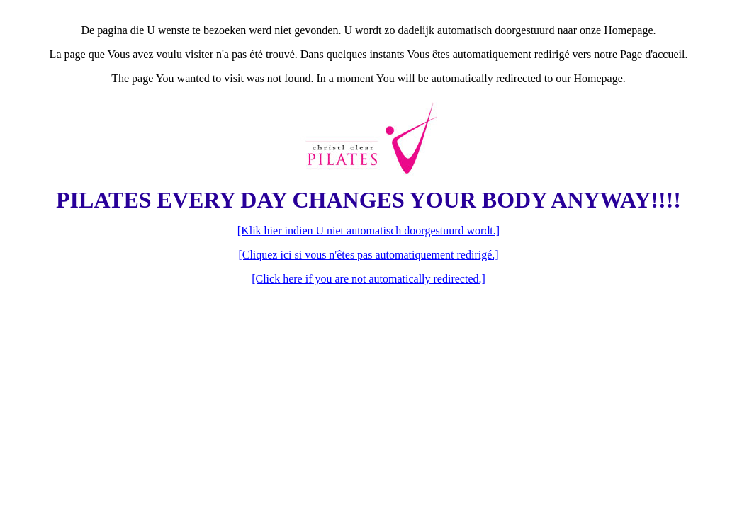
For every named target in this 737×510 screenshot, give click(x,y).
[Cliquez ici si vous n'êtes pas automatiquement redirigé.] (368, 255)
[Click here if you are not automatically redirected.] (368, 279)
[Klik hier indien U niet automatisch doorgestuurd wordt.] (368, 231)
